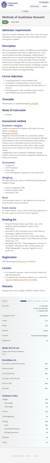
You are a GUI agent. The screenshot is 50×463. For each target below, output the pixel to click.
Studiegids (44, 2)
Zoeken (26, 11)
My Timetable (33, 104)
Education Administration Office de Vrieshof (21, 280)
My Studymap (21, 261)
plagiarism (14, 131)
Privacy (28, 456)
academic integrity (11, 133)
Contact (35, 456)
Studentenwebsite (18, 456)
